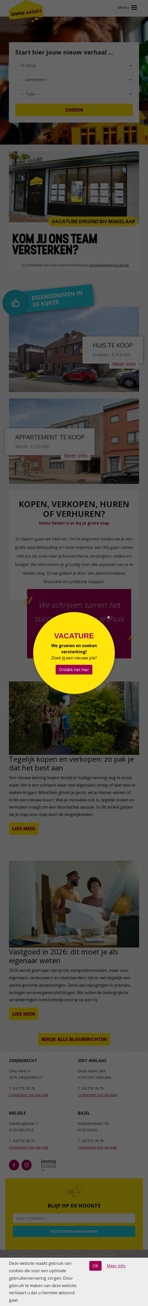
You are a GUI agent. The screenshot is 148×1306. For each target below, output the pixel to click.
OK (95, 1266)
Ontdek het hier (74, 669)
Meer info (116, 1266)
